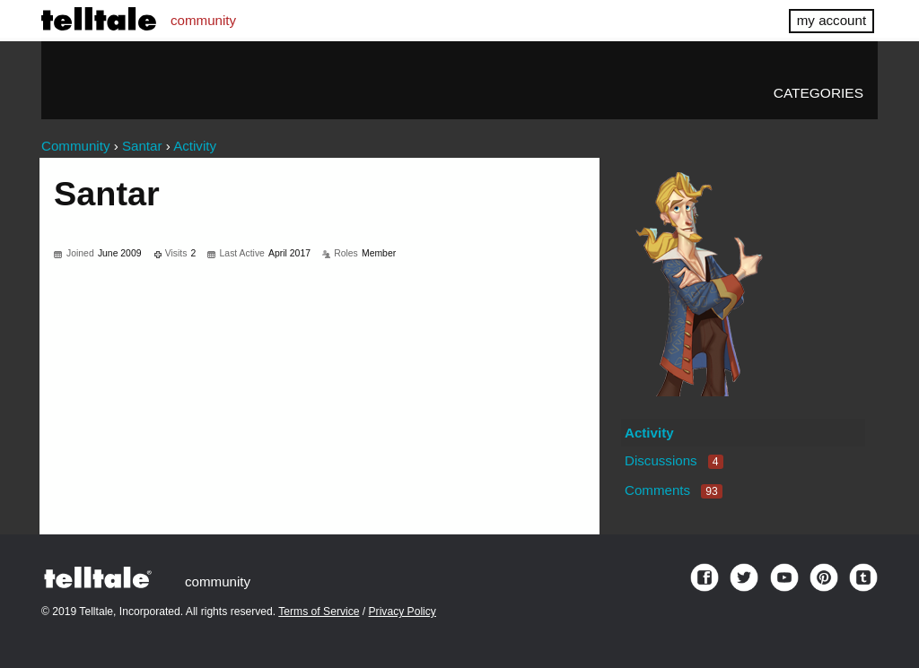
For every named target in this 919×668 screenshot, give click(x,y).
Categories (818, 92)
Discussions (674, 460)
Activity (649, 432)
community (203, 20)
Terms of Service (318, 611)
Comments (673, 490)
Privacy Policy (402, 611)
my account (831, 20)
